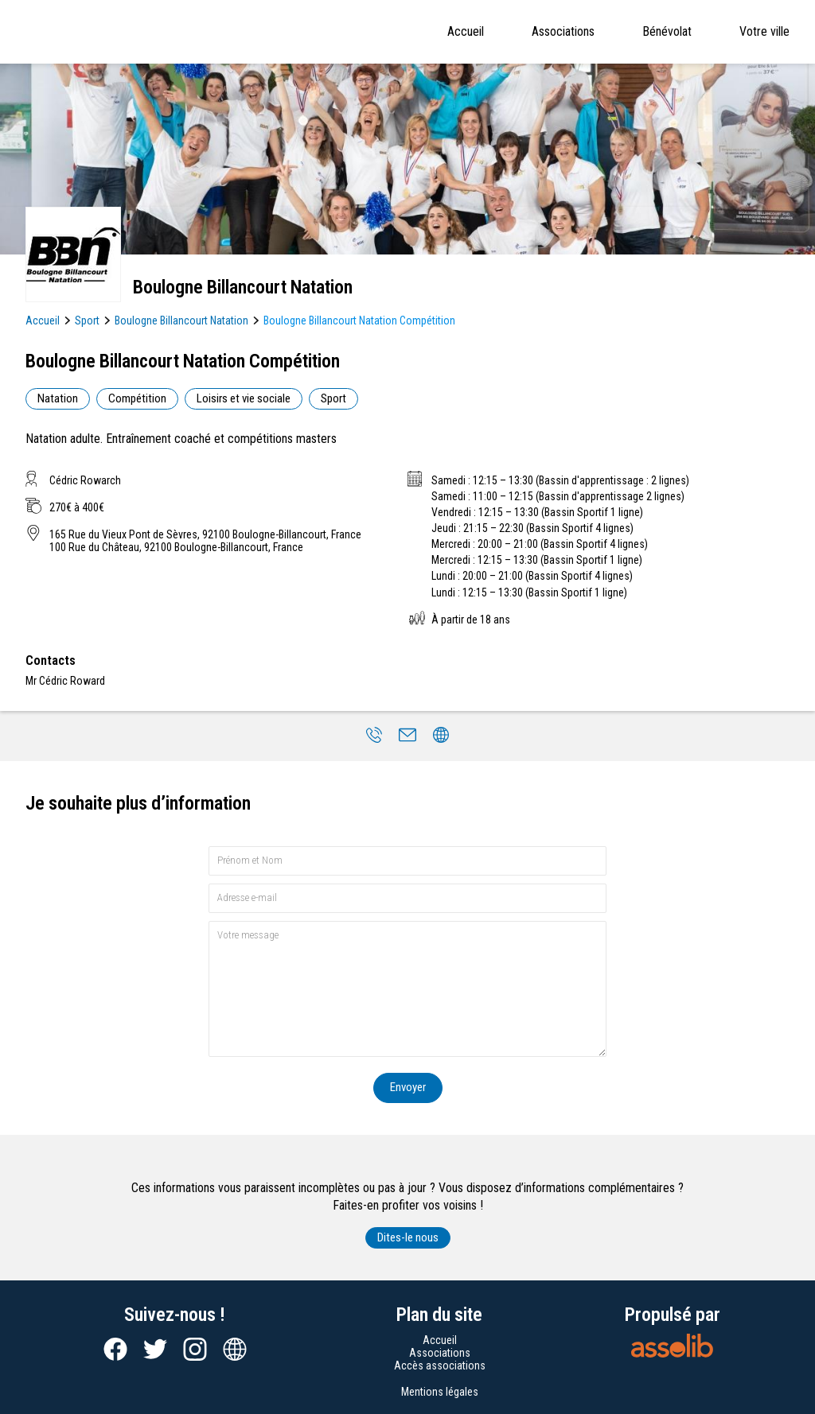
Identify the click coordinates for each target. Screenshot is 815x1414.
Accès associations (439, 1365)
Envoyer (408, 1087)
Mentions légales (439, 1391)
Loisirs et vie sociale (244, 398)
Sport (87, 320)
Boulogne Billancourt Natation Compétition (359, 320)
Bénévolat (667, 31)
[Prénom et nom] (407, 861)
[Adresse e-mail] (407, 898)
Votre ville (764, 31)
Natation (57, 398)
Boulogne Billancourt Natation (181, 320)
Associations (563, 31)
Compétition (137, 398)
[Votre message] (407, 989)
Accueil (465, 31)
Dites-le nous (408, 1237)
